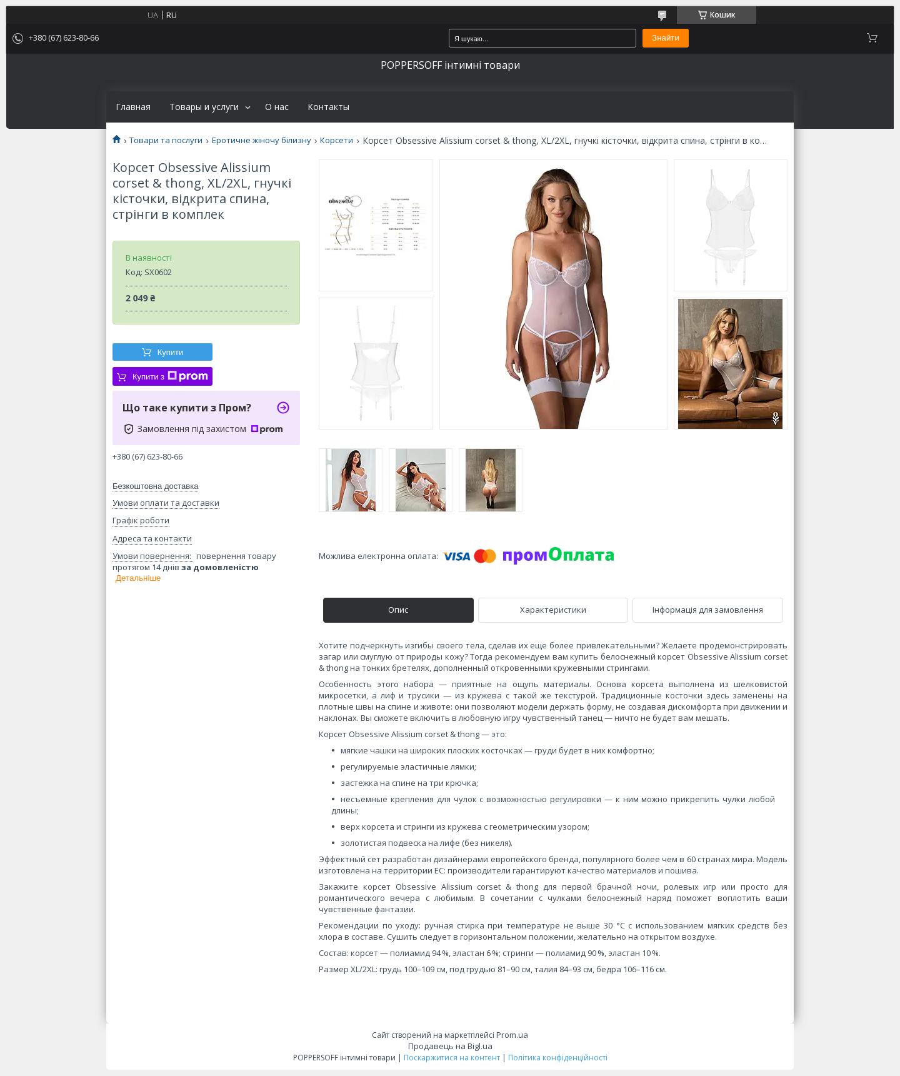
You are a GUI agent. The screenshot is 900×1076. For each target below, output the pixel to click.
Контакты (328, 107)
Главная (133, 107)
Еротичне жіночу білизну (261, 140)
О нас (277, 107)
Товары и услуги (204, 107)
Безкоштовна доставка (155, 486)
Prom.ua (512, 1034)
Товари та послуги (165, 140)
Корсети (336, 140)
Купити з (170, 376)
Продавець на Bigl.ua (450, 1046)
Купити (171, 352)
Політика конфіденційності (558, 1057)
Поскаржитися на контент (452, 1057)
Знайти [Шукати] (665, 38)
